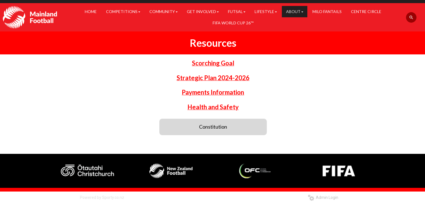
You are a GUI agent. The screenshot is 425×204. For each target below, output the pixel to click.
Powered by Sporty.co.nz (102, 197)
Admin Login (323, 197)
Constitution (213, 127)
